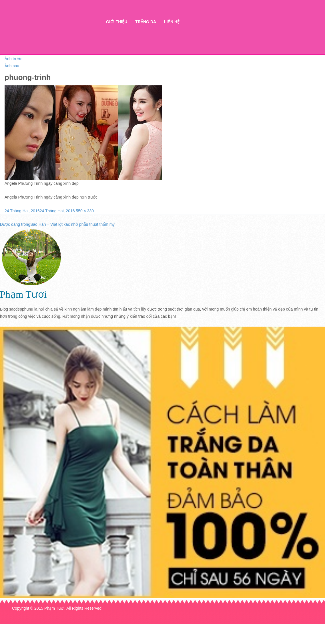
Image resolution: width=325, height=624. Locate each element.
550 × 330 (85, 211)
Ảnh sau (12, 66)
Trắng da (145, 21)
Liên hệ (172, 21)
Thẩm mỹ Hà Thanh (50, 31)
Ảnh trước (13, 58)
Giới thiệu (116, 21)
